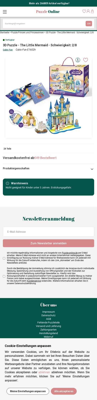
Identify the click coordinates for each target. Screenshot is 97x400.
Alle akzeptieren (63, 391)
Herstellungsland (48, 333)
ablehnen (44, 372)
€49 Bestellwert (45, 158)
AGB (48, 319)
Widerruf (48, 336)
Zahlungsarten (48, 329)
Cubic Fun (8, 50)
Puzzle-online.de (70, 253)
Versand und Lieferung (48, 326)
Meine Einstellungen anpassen (28, 391)
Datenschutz (48, 315)
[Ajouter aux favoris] (85, 60)
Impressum (48, 311)
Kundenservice (34, 281)
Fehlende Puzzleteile (48, 322)
